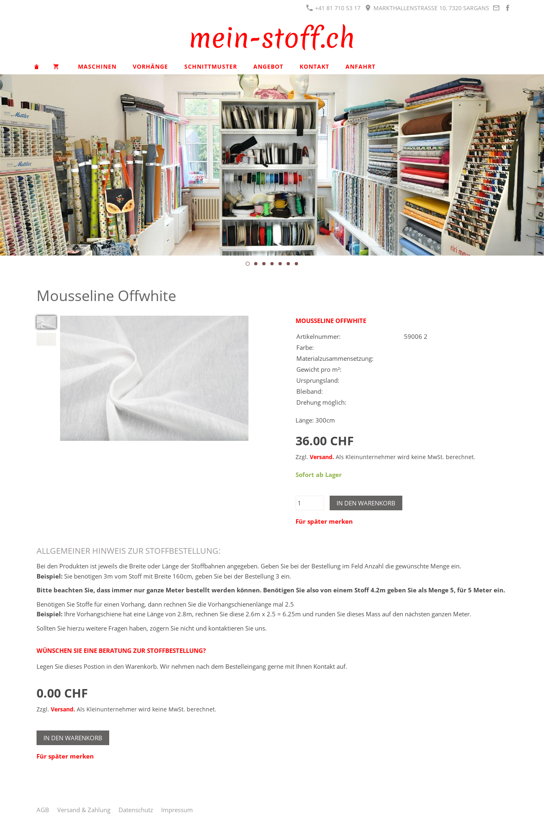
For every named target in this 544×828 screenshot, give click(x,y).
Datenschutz (136, 810)
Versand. (322, 457)
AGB (43, 810)
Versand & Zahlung (83, 810)
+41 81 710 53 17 (333, 8)
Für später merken (324, 521)
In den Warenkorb (366, 503)
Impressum (177, 810)
